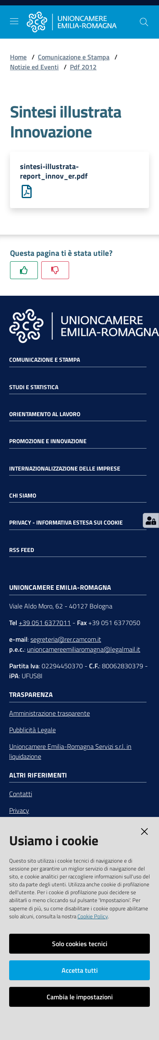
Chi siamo (22, 495)
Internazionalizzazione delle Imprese (64, 468)
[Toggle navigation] (14, 21)
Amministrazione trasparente (49, 713)
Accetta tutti (80, 970)
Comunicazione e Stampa (73, 57)
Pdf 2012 (83, 67)
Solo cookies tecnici (79, 944)
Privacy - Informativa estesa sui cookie (66, 522)
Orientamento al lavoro (44, 414)
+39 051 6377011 (45, 623)
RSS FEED (21, 550)
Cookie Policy (92, 916)
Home (18, 57)
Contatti (20, 794)
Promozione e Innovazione (48, 441)
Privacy (19, 810)
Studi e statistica (33, 387)
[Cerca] (144, 22)
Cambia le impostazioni (80, 997)
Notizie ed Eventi (34, 67)
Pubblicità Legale (32, 730)
